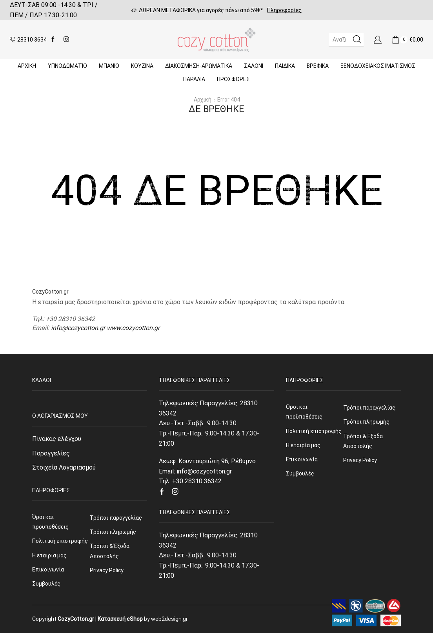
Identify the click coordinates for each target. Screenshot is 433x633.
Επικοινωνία (48, 569)
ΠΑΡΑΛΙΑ (194, 79)
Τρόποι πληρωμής (113, 532)
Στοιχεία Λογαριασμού (64, 467)
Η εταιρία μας (49, 555)
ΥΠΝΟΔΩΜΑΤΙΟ (67, 66)
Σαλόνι (253, 66)
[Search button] (357, 39)
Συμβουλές (46, 583)
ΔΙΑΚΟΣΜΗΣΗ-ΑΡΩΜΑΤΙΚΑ (198, 66)
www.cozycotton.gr (133, 328)
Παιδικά (285, 66)
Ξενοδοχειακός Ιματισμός (377, 66)
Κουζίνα (142, 66)
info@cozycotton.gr (78, 328)
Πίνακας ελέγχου (56, 439)
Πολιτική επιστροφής (60, 541)
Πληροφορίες (284, 10)
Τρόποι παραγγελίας (116, 518)
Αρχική (27, 66)
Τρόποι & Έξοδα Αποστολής (109, 551)
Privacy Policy (107, 570)
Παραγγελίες (51, 453)
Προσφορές (233, 79)
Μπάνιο (109, 66)
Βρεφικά (318, 66)
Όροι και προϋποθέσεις (50, 522)
